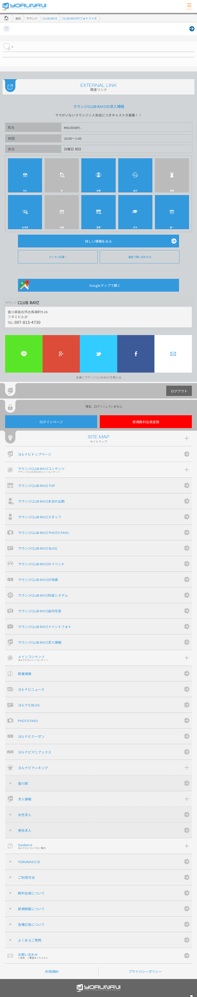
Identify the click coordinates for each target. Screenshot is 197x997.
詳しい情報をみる (98, 241)
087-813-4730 (27, 322)
